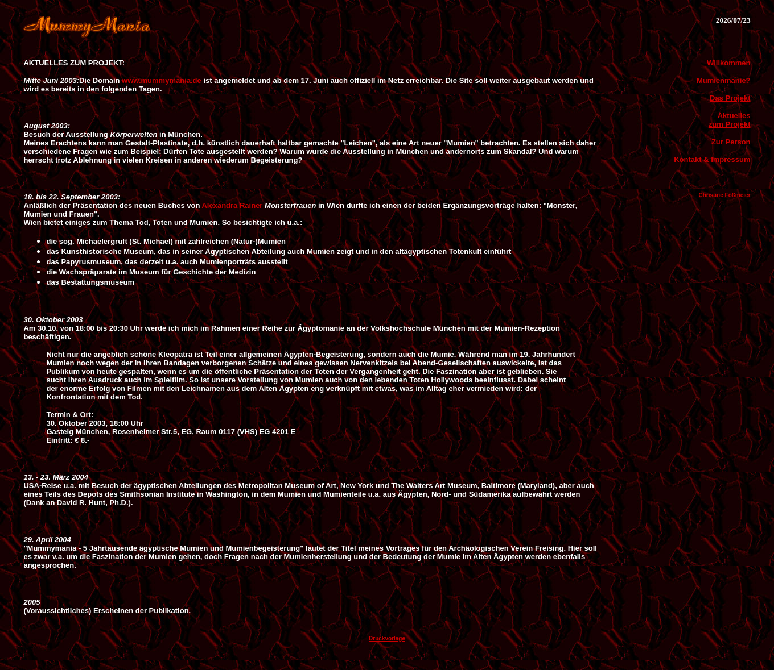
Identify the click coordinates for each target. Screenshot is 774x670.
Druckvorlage (387, 638)
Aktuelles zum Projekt (730, 119)
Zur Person (731, 142)
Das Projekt (730, 98)
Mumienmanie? (724, 80)
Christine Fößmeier (724, 195)
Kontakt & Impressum (712, 159)
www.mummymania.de (161, 80)
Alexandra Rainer (231, 205)
